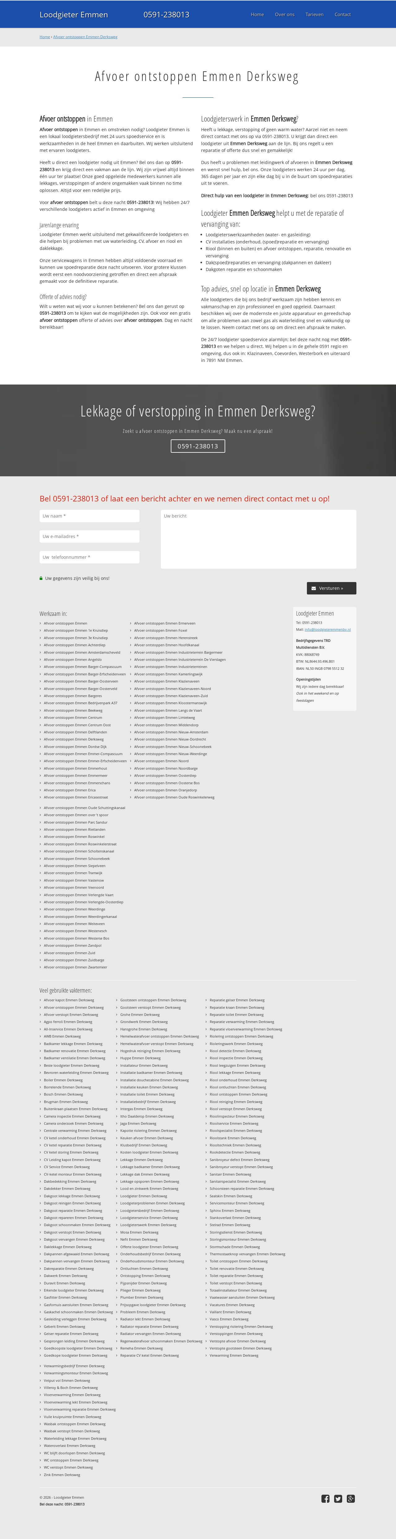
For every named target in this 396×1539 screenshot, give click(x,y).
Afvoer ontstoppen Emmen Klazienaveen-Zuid (171, 695)
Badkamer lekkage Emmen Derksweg (73, 1043)
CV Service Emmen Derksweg (67, 1166)
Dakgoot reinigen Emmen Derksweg (72, 1203)
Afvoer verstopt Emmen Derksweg (71, 1014)
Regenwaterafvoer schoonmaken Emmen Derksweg (161, 1341)
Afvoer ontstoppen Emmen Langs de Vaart (168, 710)
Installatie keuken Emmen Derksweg (149, 1087)
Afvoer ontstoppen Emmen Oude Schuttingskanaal (84, 807)
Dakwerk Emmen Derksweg (65, 1275)
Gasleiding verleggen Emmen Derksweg (75, 1319)
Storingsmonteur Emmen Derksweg (238, 1239)
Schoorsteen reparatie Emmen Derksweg (242, 1188)
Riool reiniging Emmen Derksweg (236, 1101)
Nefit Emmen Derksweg (138, 1239)
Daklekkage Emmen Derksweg (68, 1246)
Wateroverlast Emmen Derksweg (69, 1445)
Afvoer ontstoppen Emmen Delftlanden (75, 732)
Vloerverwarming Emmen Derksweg (72, 1394)
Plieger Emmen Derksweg (140, 1290)
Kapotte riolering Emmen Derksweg (148, 1130)
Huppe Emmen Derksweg (140, 1058)
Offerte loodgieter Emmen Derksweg (149, 1246)
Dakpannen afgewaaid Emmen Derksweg (76, 1254)
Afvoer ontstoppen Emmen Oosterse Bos (167, 783)
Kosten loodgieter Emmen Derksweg (149, 1152)
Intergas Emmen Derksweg (141, 1108)
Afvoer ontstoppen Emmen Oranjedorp (165, 790)
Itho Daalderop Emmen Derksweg (147, 1116)
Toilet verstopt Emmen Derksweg (236, 1283)
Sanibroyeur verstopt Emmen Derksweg (241, 1166)
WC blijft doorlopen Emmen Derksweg (74, 1453)
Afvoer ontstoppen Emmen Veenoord (74, 887)
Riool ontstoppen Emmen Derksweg (238, 1094)
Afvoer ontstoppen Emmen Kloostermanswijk (170, 703)
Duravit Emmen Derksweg (64, 1283)
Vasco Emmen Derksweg (229, 1319)
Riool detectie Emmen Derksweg (235, 1050)
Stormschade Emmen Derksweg (235, 1246)
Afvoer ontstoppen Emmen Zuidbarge (74, 960)
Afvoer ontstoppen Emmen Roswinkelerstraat (80, 844)
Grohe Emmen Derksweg (140, 1014)
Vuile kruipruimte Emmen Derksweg (72, 1416)
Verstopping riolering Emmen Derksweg (241, 1326)
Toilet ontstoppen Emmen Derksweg (239, 1261)
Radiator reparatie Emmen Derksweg (149, 1326)
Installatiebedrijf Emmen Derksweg (148, 1101)
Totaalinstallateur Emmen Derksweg (238, 1290)
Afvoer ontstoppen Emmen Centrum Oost (77, 725)
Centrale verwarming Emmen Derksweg (75, 1130)
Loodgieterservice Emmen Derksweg (149, 1217)
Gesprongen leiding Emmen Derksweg (74, 1341)
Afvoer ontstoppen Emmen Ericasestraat (76, 797)
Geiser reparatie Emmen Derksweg (71, 1333)
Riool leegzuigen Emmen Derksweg (237, 1065)
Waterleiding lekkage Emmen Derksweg (75, 1438)
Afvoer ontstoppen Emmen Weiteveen (74, 923)
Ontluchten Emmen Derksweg (144, 1268)
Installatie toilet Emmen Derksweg (147, 1094)
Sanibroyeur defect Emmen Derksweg (239, 1159)
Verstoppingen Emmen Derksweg (236, 1333)
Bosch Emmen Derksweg (63, 1094)
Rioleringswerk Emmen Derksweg (236, 1043)
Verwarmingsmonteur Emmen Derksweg (76, 1373)
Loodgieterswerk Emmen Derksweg (148, 1224)
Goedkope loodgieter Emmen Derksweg (75, 1355)
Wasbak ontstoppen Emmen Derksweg (74, 1423)
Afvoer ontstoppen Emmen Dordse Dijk (75, 746)
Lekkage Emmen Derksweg (141, 1159)
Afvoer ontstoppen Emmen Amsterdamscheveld (82, 652)
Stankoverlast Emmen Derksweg (235, 1217)
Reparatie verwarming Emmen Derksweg (242, 1021)
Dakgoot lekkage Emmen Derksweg (72, 1196)
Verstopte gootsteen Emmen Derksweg (241, 1348)
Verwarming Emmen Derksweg (234, 1355)
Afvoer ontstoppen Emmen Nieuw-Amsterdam (171, 732)
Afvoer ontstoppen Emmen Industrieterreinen (170, 666)
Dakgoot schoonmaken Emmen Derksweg (77, 1224)
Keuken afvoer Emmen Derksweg (146, 1138)
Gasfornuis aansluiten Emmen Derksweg (76, 1304)
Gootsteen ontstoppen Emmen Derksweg (153, 1000)
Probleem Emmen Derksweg (142, 1312)
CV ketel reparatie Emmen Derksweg (72, 1145)
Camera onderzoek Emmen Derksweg (73, 1123)
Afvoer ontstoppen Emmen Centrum (73, 717)
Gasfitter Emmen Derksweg (65, 1297)
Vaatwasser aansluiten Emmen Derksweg (242, 1297)
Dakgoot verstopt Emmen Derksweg (72, 1232)
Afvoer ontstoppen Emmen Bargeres (73, 695)
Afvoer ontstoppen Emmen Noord (161, 760)
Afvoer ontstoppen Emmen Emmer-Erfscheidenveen (85, 760)
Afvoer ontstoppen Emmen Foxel (160, 630)
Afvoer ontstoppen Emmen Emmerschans (77, 783)
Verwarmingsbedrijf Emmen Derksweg (74, 1365)
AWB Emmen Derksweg (62, 1036)
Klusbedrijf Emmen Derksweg (143, 1145)
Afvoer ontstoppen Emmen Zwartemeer (75, 967)
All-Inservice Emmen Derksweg (68, 1029)
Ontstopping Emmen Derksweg (145, 1275)
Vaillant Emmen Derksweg (230, 1312)
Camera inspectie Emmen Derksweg (72, 1116)
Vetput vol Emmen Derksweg (67, 1380)
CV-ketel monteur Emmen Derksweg (72, 1174)
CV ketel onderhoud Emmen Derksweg (74, 1138)
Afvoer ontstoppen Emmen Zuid (69, 952)
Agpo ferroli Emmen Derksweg (68, 1021)
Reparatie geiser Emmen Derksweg (237, 1000)
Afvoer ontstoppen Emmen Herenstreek (166, 637)
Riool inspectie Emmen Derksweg (236, 1058)
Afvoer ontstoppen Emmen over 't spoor (76, 814)
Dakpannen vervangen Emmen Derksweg (77, 1261)
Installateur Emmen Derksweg (144, 1065)
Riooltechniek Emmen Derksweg (235, 1145)
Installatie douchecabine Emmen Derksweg (154, 1080)
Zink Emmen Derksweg (62, 1474)
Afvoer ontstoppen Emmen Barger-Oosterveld (80, 688)
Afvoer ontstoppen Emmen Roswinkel (74, 836)
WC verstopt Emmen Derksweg (68, 1467)
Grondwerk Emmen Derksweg (144, 1021)
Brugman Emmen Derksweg (66, 1101)
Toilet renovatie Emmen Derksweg (237, 1268)
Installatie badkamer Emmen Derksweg (151, 1072)
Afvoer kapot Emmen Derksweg (69, 1000)
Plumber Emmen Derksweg (141, 1297)
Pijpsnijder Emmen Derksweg (143, 1283)
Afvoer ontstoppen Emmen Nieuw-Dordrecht (170, 739)
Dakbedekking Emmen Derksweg (70, 1181)
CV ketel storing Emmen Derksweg (71, 1152)
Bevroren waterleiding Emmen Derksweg (76, 1072)
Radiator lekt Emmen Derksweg (145, 1319)
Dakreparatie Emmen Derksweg (69, 1268)
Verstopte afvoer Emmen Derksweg (238, 1341)
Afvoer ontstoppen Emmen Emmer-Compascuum (83, 753)
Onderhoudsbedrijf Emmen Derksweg (150, 1254)
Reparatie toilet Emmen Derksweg (237, 1014)
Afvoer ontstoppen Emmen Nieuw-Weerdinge (170, 753)
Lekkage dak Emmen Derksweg (145, 1174)
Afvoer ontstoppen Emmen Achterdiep (74, 645)
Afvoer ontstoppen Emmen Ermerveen (165, 623)
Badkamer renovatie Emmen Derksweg (74, 1050)
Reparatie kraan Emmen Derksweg (237, 1007)
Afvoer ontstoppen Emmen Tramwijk (73, 872)
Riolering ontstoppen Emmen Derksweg (241, 1036)
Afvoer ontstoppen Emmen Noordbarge (166, 768)
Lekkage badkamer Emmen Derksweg (150, 1166)
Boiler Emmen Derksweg (63, 1080)
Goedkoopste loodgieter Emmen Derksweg (78, 1348)
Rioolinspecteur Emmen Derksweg (237, 1116)
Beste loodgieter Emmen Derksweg (71, 1065)
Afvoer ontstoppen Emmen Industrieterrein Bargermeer (178, 652)
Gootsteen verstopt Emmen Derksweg (150, 1007)
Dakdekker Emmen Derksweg (67, 1188)
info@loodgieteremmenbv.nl (328, 629)
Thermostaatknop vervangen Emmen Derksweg (247, 1254)
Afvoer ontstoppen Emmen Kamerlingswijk (168, 674)
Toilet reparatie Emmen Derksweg (236, 1275)
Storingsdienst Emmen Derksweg (236, 1232)
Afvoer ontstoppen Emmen (65, 623)
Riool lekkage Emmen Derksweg (235, 1072)
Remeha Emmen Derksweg (141, 1348)
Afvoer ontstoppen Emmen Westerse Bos (76, 938)
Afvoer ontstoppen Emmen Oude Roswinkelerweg (174, 797)
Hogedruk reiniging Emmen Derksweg (150, 1050)
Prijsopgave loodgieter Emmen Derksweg (153, 1304)
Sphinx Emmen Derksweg (230, 1210)
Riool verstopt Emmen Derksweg (236, 1108)
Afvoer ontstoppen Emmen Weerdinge (74, 909)
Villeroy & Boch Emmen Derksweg (71, 1387)
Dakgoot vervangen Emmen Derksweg (74, 1239)
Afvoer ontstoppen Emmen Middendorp (166, 725)
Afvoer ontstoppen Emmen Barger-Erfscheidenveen (85, 674)
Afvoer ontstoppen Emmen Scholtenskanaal (79, 851)
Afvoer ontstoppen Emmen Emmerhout (75, 768)
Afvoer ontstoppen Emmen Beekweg (73, 710)
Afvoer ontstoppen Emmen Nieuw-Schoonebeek (173, 746)
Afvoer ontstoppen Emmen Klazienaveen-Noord (172, 688)
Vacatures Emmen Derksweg (232, 1304)
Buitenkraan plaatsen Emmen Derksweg (75, 1108)
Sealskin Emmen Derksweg (231, 1196)
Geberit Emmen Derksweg (64, 1326)
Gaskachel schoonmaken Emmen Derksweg (78, 1312)
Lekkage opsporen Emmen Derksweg (149, 1181)
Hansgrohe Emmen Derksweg (143, 1029)
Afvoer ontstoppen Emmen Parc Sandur (75, 822)
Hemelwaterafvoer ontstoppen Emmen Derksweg (159, 1036)
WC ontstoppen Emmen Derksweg (71, 1460)
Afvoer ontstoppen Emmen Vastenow (74, 880)
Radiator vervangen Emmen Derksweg (150, 1333)
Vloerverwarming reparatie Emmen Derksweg (80, 1409)
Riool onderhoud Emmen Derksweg (238, 1080)
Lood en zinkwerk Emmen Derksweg (149, 1188)
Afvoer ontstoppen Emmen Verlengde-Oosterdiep (83, 902)
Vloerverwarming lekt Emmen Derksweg (75, 1402)
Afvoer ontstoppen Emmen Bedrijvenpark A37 (80, 703)
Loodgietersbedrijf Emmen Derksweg (149, 1210)
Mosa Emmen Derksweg (139, 1232)
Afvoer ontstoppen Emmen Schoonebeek (77, 858)
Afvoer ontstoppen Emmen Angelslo (73, 659)
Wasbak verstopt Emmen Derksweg (72, 1431)
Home (45, 36)
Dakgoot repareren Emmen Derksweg (73, 1217)
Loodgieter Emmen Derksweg (143, 1196)
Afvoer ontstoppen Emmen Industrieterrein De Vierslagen (180, 659)
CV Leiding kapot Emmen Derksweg (72, 1159)
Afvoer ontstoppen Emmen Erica (70, 790)
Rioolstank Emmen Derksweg (233, 1138)
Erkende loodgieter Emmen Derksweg (74, 1290)
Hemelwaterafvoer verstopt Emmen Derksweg (156, 1043)
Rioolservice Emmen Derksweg (234, 1123)
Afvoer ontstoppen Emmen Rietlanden (74, 829)
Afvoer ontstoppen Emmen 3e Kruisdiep (76, 637)
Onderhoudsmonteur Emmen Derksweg (152, 1261)
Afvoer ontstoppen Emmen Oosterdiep (165, 775)
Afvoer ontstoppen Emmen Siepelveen (74, 865)
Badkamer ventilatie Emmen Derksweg (74, 1058)
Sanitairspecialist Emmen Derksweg (238, 1181)
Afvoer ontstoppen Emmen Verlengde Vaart (79, 894)
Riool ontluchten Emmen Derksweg (238, 1087)
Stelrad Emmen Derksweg (230, 1224)
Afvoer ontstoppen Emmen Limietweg (164, 717)
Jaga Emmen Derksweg (138, 1123)
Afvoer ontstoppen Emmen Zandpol (72, 945)
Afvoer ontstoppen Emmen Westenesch (75, 930)
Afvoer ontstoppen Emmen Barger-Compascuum (83, 666)
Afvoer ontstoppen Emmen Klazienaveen (167, 681)
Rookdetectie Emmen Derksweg (235, 1152)
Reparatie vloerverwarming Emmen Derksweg (246, 1029)
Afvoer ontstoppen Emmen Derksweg (85, 36)
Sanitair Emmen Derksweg (230, 1174)
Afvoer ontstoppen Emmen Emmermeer (75, 775)
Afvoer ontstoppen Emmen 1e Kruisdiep (76, 630)
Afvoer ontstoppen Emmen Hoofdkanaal (166, 645)
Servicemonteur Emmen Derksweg (237, 1203)
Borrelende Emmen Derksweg (67, 1087)
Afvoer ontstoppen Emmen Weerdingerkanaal (80, 916)
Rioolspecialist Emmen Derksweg (236, 1130)
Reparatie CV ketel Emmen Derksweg (149, 1355)
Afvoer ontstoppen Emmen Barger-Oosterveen (81, 681)
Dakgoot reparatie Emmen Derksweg (73, 1210)
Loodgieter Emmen (74, 14)
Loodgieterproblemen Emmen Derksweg (152, 1203)
